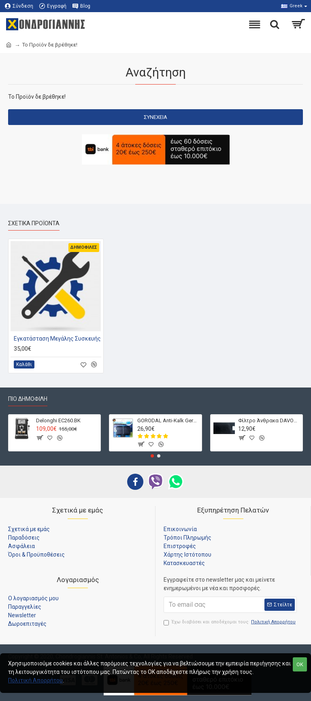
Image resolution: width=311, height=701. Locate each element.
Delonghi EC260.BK (58, 420)
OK (299, 664)
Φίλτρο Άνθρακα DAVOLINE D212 (269, 420)
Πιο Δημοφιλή (27, 399)
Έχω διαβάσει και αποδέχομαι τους (230, 622)
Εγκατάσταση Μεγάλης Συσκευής (57, 338)
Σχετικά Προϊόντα (34, 223)
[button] (152, 455)
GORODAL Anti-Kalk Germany (168, 420)
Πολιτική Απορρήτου (35, 680)
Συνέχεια (155, 117)
